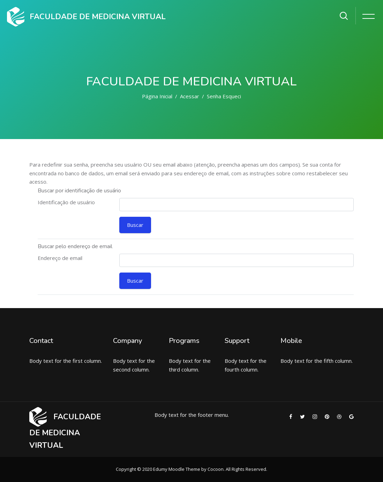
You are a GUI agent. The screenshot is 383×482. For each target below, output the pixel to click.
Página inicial (157, 96)
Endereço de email (60, 257)
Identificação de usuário (66, 202)
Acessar (189, 96)
